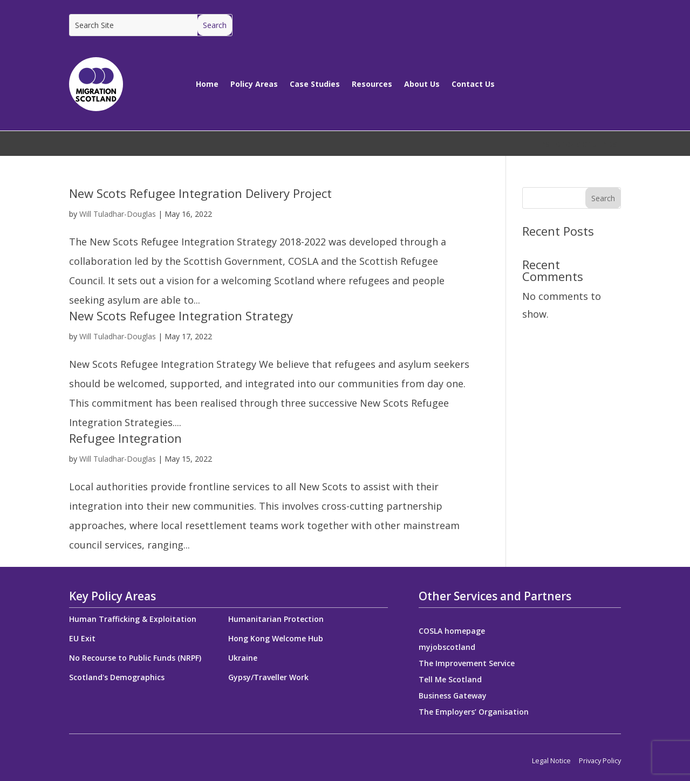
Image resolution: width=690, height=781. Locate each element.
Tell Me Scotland (450, 680)
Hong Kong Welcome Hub (275, 638)
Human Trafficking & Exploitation (132, 619)
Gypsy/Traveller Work (268, 677)
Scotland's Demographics (117, 677)
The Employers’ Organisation (474, 712)
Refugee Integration (125, 438)
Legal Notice (551, 760)
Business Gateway (453, 696)
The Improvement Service (467, 664)
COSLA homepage (452, 631)
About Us (422, 84)
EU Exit (82, 638)
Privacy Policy (600, 760)
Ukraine (242, 658)
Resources (372, 84)
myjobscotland (447, 647)
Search (603, 198)
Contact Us (473, 84)
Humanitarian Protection (276, 619)
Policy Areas (254, 84)
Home (207, 84)
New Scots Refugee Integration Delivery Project (200, 193)
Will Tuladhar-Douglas (117, 214)
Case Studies (315, 84)
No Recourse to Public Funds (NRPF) (135, 658)
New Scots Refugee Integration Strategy (181, 315)
